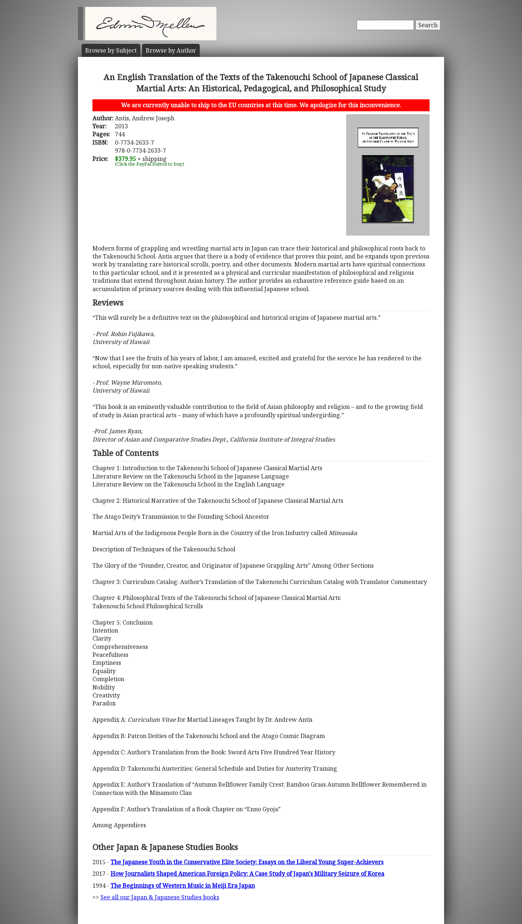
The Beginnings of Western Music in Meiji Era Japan (183, 886)
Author (171, 50)
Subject (111, 50)
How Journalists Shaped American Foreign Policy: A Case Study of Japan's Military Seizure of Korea (247, 874)
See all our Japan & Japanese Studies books (159, 897)
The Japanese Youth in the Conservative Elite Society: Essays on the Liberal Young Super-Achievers (247, 862)
